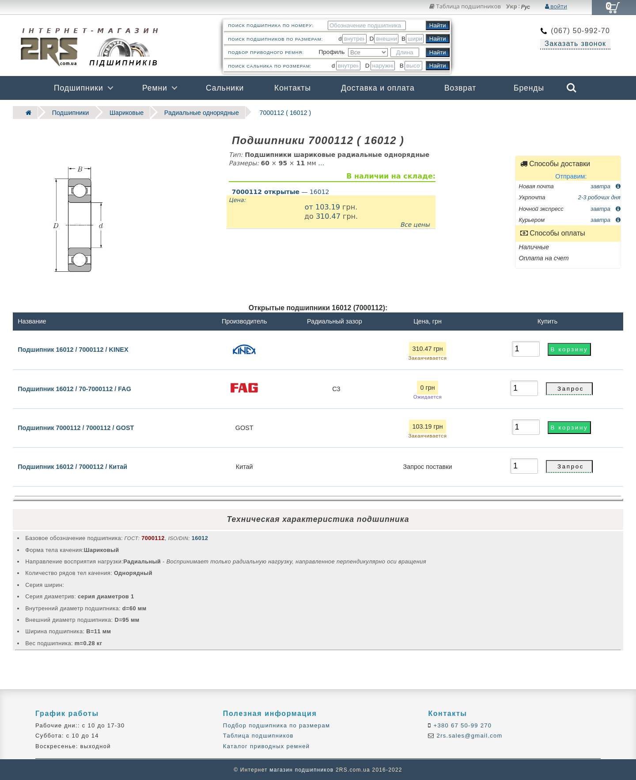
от (310, 206)
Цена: (237, 199)
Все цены (415, 223)
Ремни (154, 88)
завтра (605, 185)
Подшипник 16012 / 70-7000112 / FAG (74, 388)
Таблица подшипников (465, 6)
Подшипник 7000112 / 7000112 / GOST (76, 426)
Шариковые (121, 112)
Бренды (529, 88)
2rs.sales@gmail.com (469, 735)
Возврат (460, 88)
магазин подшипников (301, 769)
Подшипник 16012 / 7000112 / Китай (72, 465)
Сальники (225, 88)
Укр (511, 7)
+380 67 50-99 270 (462, 725)
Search (571, 88)
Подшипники (78, 88)
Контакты (292, 88)
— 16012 (280, 190)
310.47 (328, 215)
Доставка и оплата (378, 88)
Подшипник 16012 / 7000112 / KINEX (73, 348)
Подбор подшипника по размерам (276, 725)
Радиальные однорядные (192, 112)
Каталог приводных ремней (266, 745)
